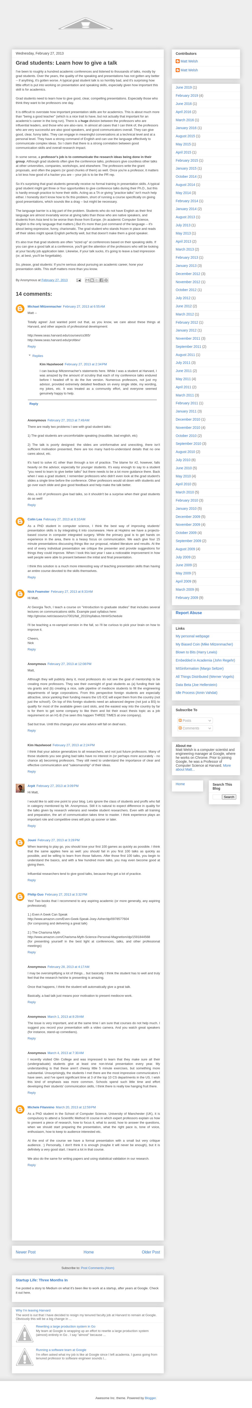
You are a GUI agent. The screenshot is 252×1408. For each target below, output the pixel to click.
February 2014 (187, 201)
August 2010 (185, 452)
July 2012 (183, 298)
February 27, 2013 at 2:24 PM (74, 745)
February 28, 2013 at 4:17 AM (68, 967)
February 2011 (187, 403)
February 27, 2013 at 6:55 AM (84, 306)
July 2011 (183, 363)
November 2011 (188, 338)
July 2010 (183, 460)
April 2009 (183, 581)
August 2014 (185, 185)
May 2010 (183, 476)
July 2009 (183, 557)
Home (89, 1252)
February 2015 (187, 160)
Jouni (32, 840)
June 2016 (184, 104)
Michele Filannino (41, 1107)
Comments (189, 728)
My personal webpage (192, 636)
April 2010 (183, 484)
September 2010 (188, 444)
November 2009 (188, 525)
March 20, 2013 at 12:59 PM (76, 1107)
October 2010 (186, 436)
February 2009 (187, 598)
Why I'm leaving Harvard (33, 1310)
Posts (185, 721)
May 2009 (183, 573)
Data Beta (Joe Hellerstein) (196, 685)
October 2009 (186, 533)
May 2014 (183, 193)
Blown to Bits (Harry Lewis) (196, 652)
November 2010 (188, 428)
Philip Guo (36, 894)
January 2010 (186, 508)
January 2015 (186, 168)
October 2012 (186, 290)
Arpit (31, 786)
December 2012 (188, 274)
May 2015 (183, 144)
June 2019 (184, 87)
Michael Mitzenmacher (45, 306)
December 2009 (188, 517)
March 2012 (185, 314)
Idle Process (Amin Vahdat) (196, 693)
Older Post (151, 1252)
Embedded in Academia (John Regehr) (205, 660)
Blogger (150, 1398)
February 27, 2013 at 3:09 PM (57, 786)
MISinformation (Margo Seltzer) (200, 668)
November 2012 (188, 282)
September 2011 (188, 347)
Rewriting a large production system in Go (65, 1326)
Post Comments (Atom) (97, 1268)
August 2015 (185, 136)
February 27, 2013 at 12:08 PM (69, 664)
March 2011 (185, 395)
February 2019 (187, 96)
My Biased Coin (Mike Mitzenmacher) (204, 644)
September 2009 (188, 541)
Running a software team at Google (61, 1350)
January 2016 (186, 128)
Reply (32, 346)
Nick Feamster (38, 591)
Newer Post (26, 1252)
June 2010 (184, 468)
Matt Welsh (189, 61)
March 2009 (185, 589)
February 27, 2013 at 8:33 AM (72, 591)
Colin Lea (35, 519)
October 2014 (186, 176)
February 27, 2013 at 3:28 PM (59, 840)
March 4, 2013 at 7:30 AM (65, 1053)
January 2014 (186, 209)
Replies (37, 356)
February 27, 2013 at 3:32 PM (66, 894)
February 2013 (187, 257)
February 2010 (187, 500)
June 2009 (184, 565)
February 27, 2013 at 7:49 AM (68, 420)
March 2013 (185, 249)
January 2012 (186, 330)
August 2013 (185, 217)
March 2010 (185, 492)
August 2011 (185, 355)
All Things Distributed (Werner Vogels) (205, 677)
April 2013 (183, 241)
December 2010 (188, 419)
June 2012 (184, 306)
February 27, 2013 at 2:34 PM (86, 364)
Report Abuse (189, 612)
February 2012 (187, 322)
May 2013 (183, 233)
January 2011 (186, 411)
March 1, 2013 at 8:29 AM (65, 1016)
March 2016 (185, 120)
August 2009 (185, 549)
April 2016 (183, 112)
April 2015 (183, 152)
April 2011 (183, 387)
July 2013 (183, 225)
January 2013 (186, 266)
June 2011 (184, 371)
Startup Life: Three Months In (42, 1280)
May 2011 (183, 379)
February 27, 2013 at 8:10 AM (64, 519)
